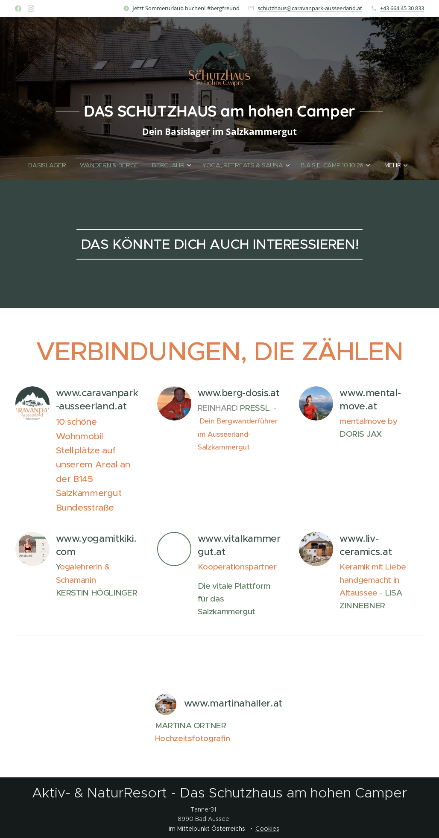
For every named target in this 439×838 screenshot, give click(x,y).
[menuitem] (50, 165)
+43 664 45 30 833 (402, 8)
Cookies (267, 828)
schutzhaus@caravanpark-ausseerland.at (310, 8)
